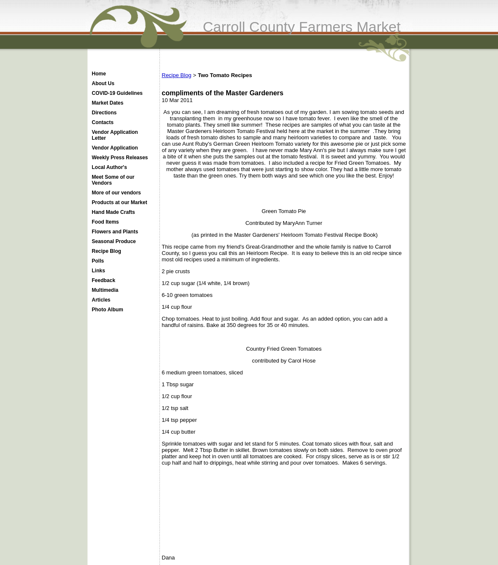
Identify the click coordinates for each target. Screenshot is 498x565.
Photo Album (107, 310)
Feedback (103, 280)
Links (98, 271)
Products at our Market (119, 202)
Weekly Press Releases (120, 158)
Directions (104, 113)
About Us (103, 83)
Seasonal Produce (114, 241)
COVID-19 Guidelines (117, 93)
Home (99, 74)
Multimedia (105, 290)
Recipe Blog (106, 251)
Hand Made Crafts (113, 212)
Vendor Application (115, 148)
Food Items (105, 222)
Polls (98, 261)
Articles (101, 300)
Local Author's (109, 167)
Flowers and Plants (115, 232)
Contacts (103, 122)
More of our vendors (116, 193)
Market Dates (108, 103)
